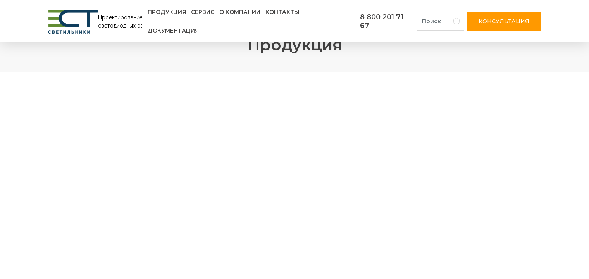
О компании (239, 12)
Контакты (282, 12)
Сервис (202, 12)
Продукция (167, 12)
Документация (173, 30)
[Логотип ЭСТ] (96, 22)
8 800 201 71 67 (381, 21)
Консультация (504, 21)
